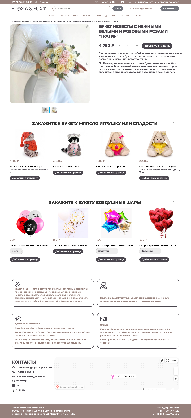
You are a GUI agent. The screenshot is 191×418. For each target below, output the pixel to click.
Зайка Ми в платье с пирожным (110, 166)
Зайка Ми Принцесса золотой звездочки (157, 166)
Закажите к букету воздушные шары (95, 202)
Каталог (65, 16)
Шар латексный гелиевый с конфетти (70, 245)
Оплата (97, 16)
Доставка (110, 16)
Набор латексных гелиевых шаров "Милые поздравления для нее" (40, 245)
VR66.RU (71, 414)
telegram (20, 390)
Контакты (124, 16)
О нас (76, 16)
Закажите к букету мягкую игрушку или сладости (94, 123)
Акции (86, 16)
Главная (52, 16)
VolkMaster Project (55, 414)
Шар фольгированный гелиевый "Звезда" (115, 245)
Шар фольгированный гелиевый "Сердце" (158, 245)
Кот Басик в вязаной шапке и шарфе (26, 166)
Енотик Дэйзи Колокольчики (66, 166)
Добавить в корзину (157, 45)
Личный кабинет (141, 2)
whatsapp (21, 381)
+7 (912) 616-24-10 (22, 2)
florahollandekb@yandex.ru (30, 376)
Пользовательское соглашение (28, 407)
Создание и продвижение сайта (28, 414)
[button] (87, 26)
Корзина (138, 16)
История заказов (167, 2)
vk (17, 385)
